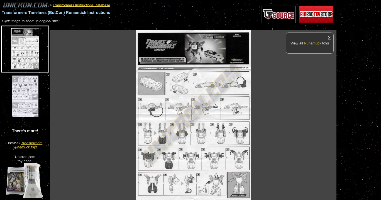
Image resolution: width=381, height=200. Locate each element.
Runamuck (312, 43)
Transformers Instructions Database (81, 5)
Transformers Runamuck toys (27, 145)
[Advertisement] (151, 27)
